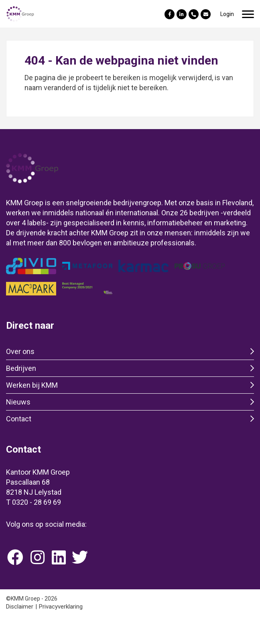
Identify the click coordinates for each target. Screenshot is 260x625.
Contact (18, 419)
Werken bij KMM (32, 385)
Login (227, 14)
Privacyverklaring (61, 606)
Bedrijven (21, 368)
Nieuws (18, 402)
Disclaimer (19, 606)
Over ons (20, 351)
